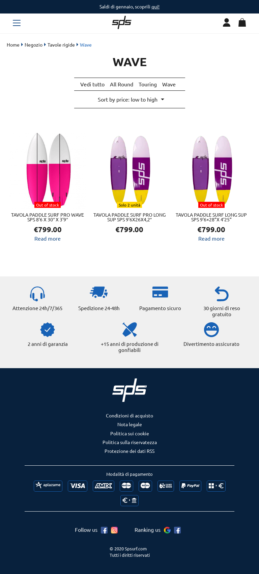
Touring (148, 84)
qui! (155, 6)
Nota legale (129, 423)
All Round (121, 84)
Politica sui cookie (129, 432)
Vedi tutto (92, 84)
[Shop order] (131, 99)
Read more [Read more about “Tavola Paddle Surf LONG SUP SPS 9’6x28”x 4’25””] (211, 237)
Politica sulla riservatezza (130, 441)
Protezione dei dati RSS (129, 450)
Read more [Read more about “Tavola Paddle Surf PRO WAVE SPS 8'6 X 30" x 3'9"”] (47, 237)
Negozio (33, 45)
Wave (169, 84)
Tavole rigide (61, 45)
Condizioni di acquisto (129, 414)
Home (13, 45)
